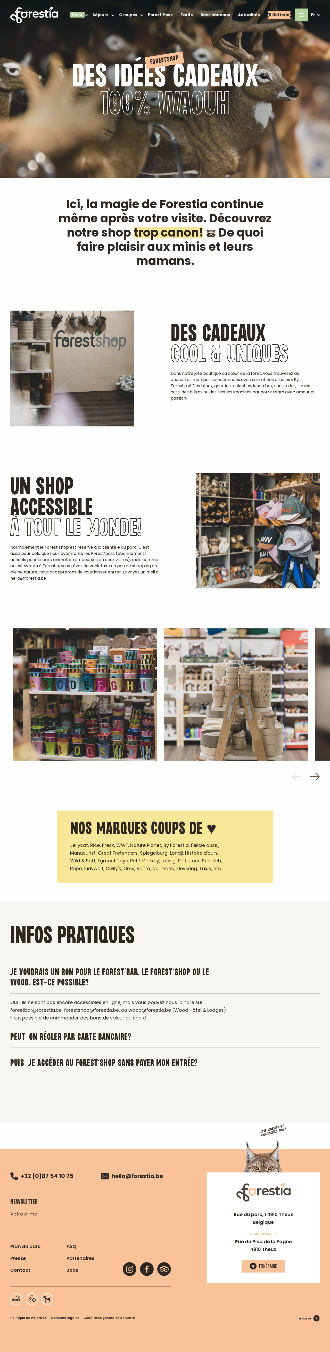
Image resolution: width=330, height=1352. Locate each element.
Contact (20, 1270)
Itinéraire (263, 1266)
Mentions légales (65, 1318)
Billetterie (279, 15)
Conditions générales (109, 1318)
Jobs (72, 1270)
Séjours (101, 15)
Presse (18, 1258)
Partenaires (80, 1258)
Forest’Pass (160, 15)
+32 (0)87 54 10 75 (41, 1176)
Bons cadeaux (215, 15)
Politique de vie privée (28, 1318)
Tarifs (186, 15)
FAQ (71, 1246)
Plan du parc (25, 1246)
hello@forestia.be (132, 1176)
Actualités (249, 15)
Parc (77, 15)
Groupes (128, 15)
